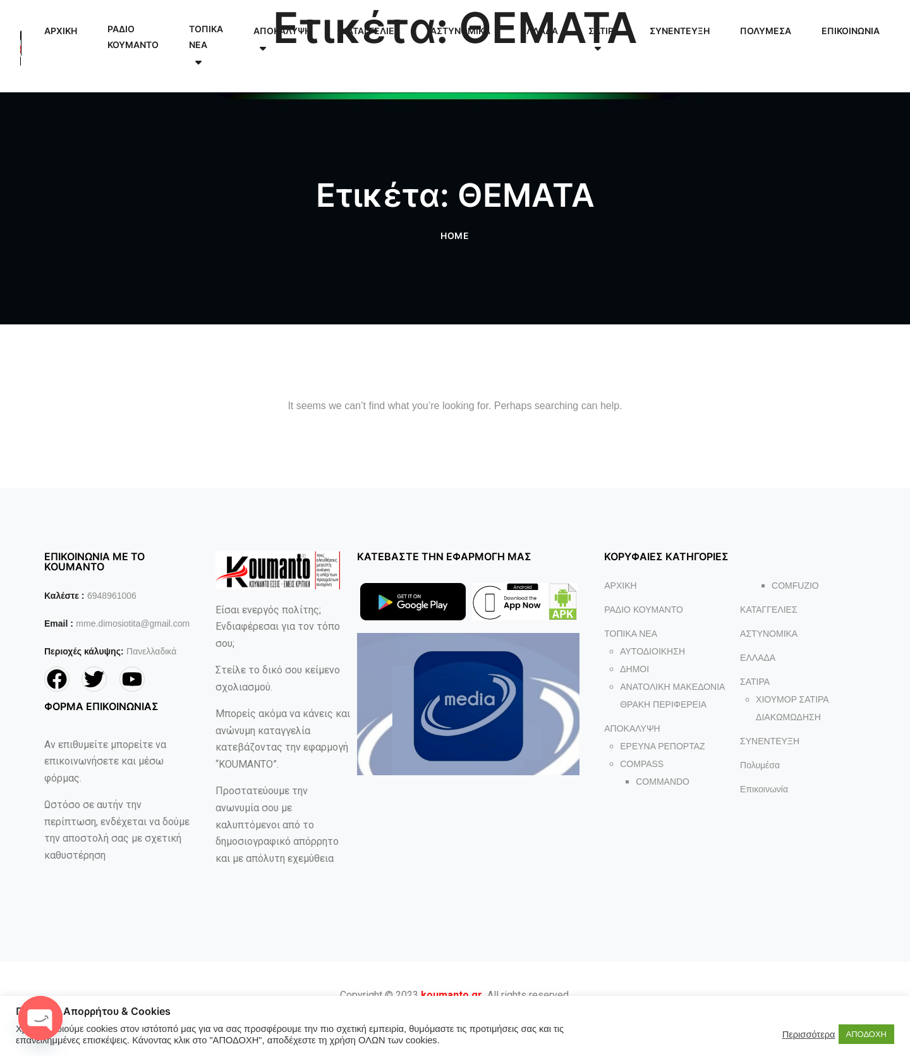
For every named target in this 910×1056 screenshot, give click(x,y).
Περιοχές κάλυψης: (84, 651)
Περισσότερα (808, 1034)
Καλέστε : (64, 596)
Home (455, 235)
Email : (58, 623)
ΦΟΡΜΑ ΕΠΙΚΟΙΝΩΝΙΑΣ (101, 706)
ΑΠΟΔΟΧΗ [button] (866, 1034)
